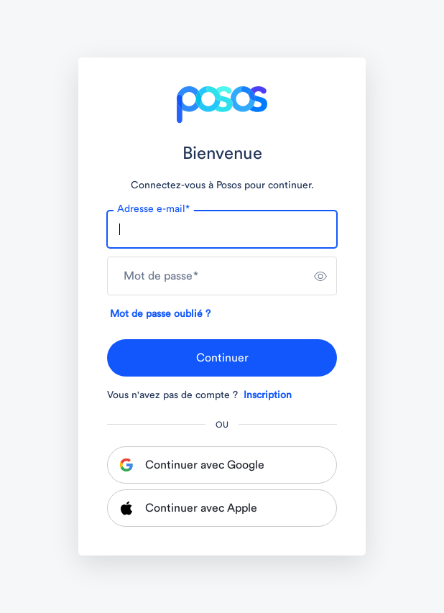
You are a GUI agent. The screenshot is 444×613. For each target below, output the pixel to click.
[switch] (320, 276)
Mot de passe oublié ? (160, 314)
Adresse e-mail (153, 209)
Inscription (268, 395)
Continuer (222, 358)
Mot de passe (161, 276)
